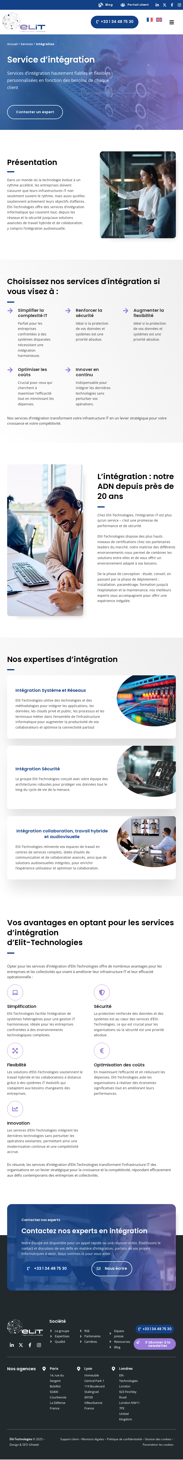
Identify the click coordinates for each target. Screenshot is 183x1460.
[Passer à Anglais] (159, 19)
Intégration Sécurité (37, 769)
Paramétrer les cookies (158, 1445)
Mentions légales (92, 1440)
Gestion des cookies (158, 1440)
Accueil (12, 44)
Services (27, 44)
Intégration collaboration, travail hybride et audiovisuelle (62, 834)
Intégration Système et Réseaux (50, 690)
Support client (69, 1440)
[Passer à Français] (150, 19)
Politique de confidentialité (124, 1440)
